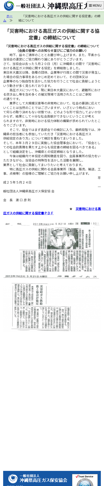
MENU (95, 5)
